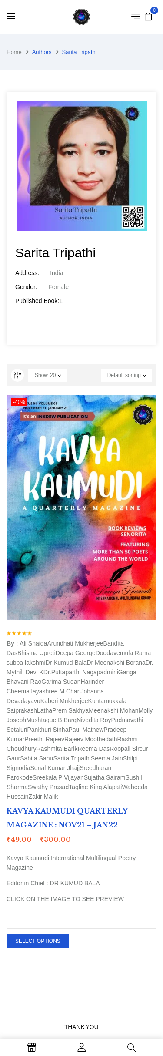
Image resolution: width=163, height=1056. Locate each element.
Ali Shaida (33, 643)
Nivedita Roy (94, 719)
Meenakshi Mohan (113, 710)
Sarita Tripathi (71, 758)
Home (14, 52)
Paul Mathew (85, 729)
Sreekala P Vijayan (58, 777)
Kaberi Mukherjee (64, 700)
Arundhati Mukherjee (75, 643)
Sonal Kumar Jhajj (55, 767)
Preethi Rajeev (44, 739)
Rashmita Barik (57, 748)
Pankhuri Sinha (47, 729)
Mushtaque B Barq (51, 719)
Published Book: (37, 300)
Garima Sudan (60, 681)
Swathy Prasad (48, 787)
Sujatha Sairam (105, 777)
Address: (27, 272)
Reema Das (93, 748)
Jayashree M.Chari (55, 691)
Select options (37, 941)
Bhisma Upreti (36, 652)
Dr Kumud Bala (66, 662)
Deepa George (76, 652)
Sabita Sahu (36, 758)
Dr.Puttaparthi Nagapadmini (80, 672)
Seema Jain (107, 758)
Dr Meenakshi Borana (115, 662)
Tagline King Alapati (95, 787)
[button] (148, 16)
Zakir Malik (43, 796)
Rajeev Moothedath (90, 739)
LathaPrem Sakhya (63, 710)
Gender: (26, 286)
